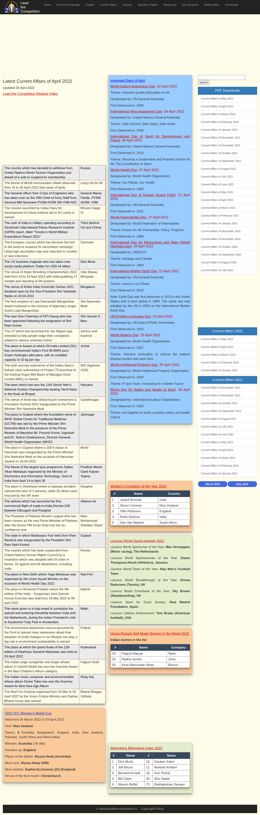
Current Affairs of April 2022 (217, 106)
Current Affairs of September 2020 (221, 254)
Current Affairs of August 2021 (218, 168)
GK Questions (190, 4)
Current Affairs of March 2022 (218, 114)
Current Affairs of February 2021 (220, 215)
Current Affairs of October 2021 (219, 153)
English (90, 4)
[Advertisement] (117, 42)
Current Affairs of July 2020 (217, 270)
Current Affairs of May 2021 (217, 192)
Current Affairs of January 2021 (219, 223)
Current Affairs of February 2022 (220, 121)
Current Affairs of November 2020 (220, 239)
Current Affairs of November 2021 (220, 145)
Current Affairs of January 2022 (219, 129)
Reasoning (169, 4)
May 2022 (242, 484)
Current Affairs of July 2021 (217, 176)
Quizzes (127, 4)
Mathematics (211, 4)
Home (47, 4)
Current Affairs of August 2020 (218, 262)
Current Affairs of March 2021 (218, 207)
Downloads (231, 4)
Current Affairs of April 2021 (217, 200)
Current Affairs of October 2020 (219, 246)
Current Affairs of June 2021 (217, 184)
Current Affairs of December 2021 (220, 137)
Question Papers (148, 4)
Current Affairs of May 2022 (217, 98)
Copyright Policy (152, 809)
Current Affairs (108, 4)
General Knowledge (68, 4)
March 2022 (212, 484)
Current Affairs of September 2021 (221, 161)
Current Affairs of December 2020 (220, 231)
